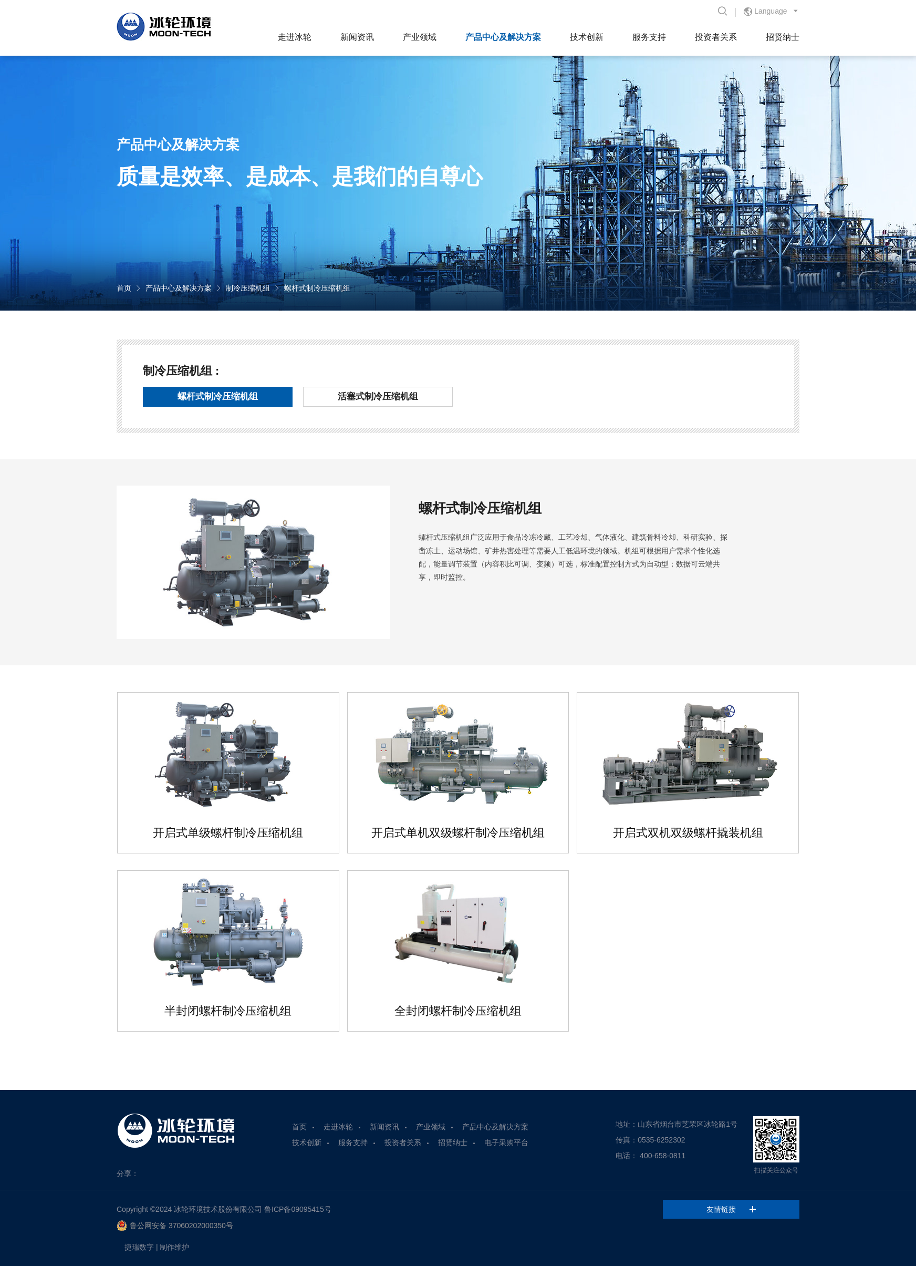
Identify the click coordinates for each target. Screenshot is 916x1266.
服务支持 (649, 37)
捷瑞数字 (139, 1247)
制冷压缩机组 (248, 288)
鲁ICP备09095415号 (297, 1209)
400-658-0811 (662, 1155)
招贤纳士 (782, 37)
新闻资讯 (357, 37)
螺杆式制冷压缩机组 (317, 288)
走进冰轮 (294, 37)
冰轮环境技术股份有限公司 (218, 1209)
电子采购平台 (506, 1142)
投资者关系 (716, 37)
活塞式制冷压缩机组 (378, 397)
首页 (124, 288)
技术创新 (586, 37)
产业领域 (419, 37)
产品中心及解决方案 (503, 37)
